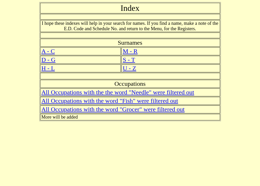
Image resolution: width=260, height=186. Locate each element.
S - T (129, 59)
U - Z (129, 68)
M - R (130, 51)
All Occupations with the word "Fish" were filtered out (109, 100)
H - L (48, 68)
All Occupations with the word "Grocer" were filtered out (113, 109)
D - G (48, 59)
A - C (48, 51)
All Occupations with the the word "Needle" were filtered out (117, 92)
